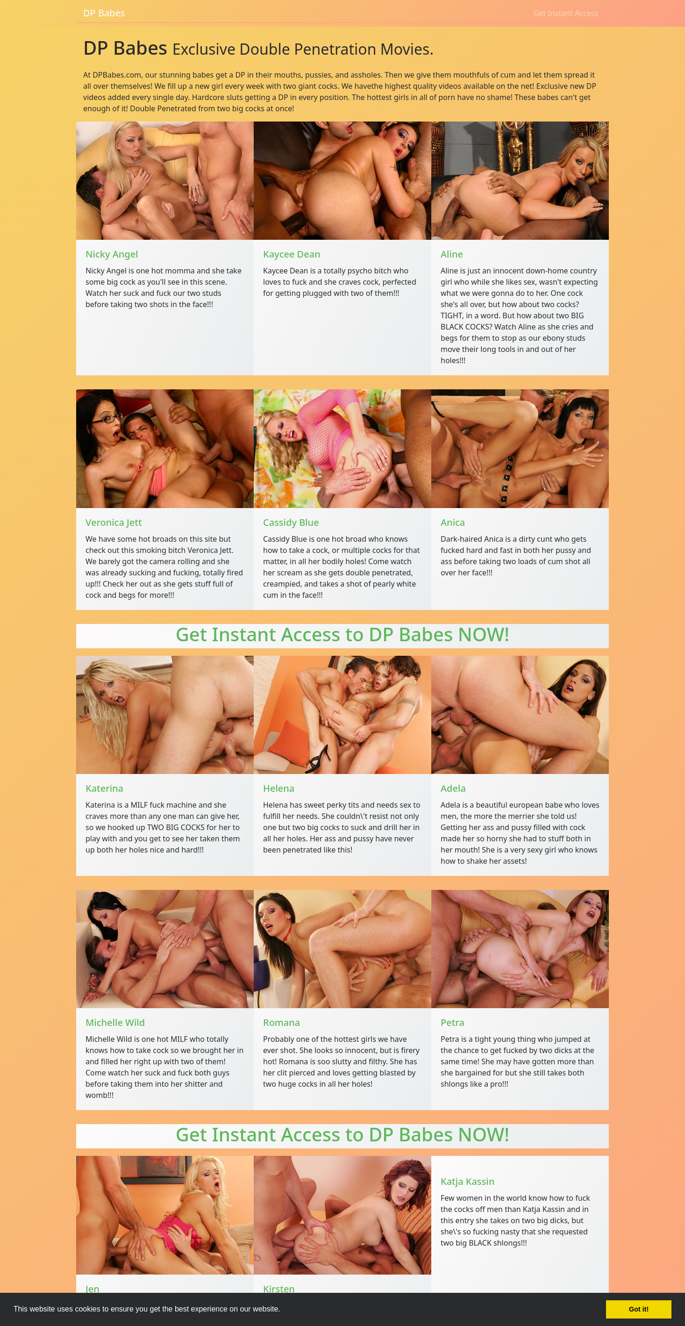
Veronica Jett (114, 522)
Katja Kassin (467, 1181)
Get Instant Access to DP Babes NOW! (343, 634)
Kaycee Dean (292, 254)
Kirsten (279, 1289)
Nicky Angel (112, 254)
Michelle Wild (115, 1022)
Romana (281, 1022)
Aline (452, 254)
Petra (452, 1022)
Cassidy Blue (291, 522)
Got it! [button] (639, 1309)
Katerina (104, 788)
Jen (93, 1289)
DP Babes (104, 13)
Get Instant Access (566, 13)
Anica (453, 522)
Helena (278, 788)
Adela (453, 788)
